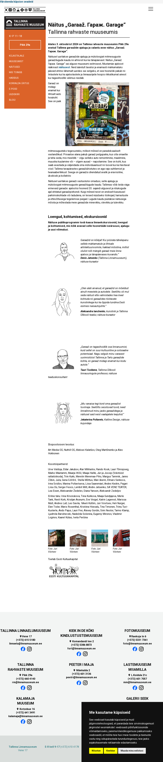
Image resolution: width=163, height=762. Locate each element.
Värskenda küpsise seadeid (16, 1)
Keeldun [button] (110, 750)
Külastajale (16, 55)
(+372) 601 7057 (137, 678)
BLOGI (12, 100)
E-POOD (13, 89)
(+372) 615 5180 (25, 639)
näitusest (64, 67)
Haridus (14, 78)
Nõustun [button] (96, 750)
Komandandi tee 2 (81, 641)
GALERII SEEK (137, 699)
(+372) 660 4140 (25, 678)
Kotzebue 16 (25, 709)
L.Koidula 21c (137, 675)
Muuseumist (16, 61)
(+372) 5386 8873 (81, 644)
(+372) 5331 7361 (137, 639)
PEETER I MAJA (81, 665)
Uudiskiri (14, 94)
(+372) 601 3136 (81, 673)
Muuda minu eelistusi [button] (132, 750)
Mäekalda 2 (81, 670)
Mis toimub (15, 72)
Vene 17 (25, 636)
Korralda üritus (19, 83)
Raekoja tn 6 (137, 636)
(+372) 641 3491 (25, 712)
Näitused (14, 67)
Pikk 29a (25, 44)
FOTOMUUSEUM (137, 631)
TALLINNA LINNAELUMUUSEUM (25, 631)
